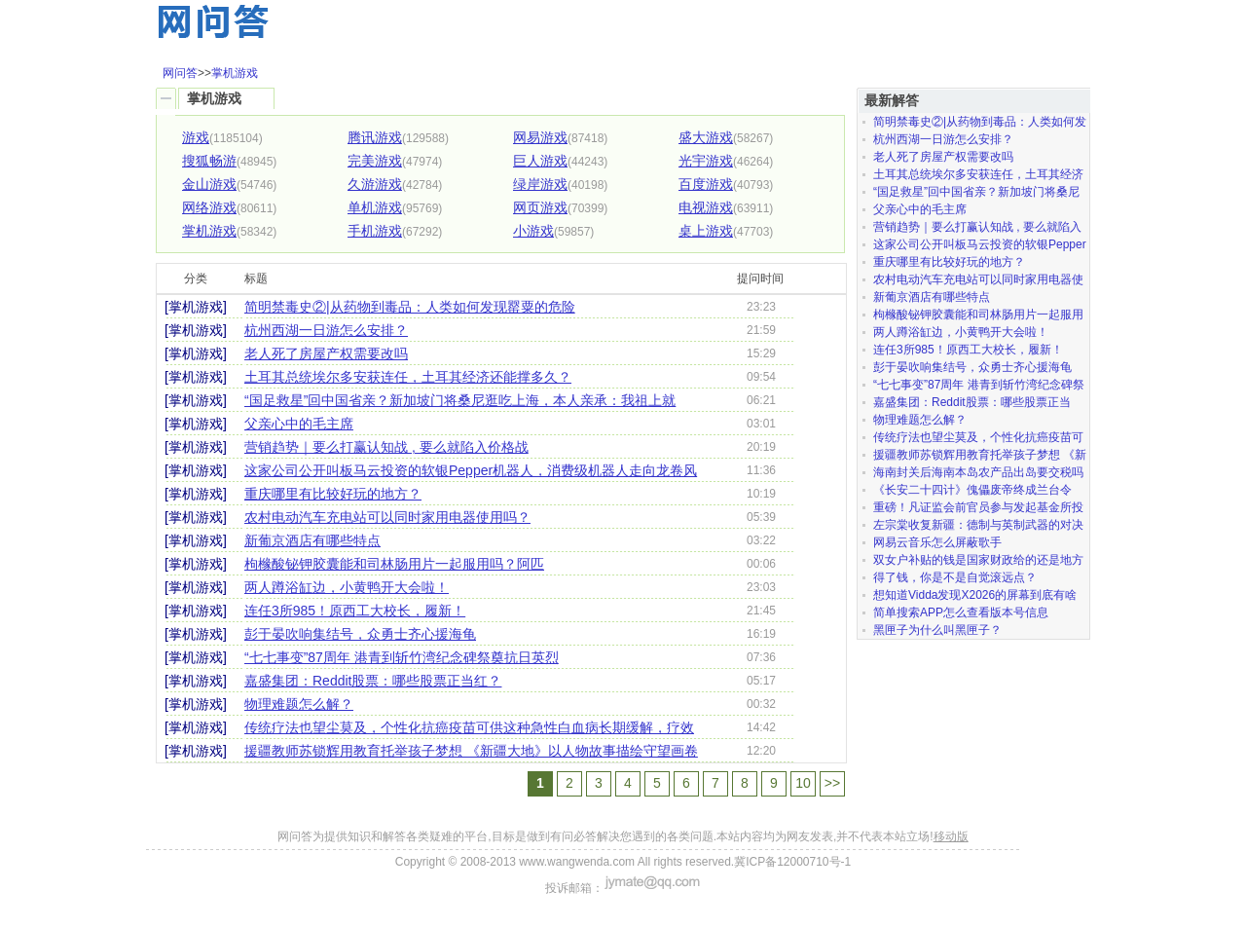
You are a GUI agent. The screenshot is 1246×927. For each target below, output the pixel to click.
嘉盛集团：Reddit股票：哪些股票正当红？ (372, 680)
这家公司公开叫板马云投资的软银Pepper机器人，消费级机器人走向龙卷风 (470, 470)
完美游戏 (375, 160)
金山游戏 (209, 184)
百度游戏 (705, 184)
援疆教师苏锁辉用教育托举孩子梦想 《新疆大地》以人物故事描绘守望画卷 (471, 751)
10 (803, 783)
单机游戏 (375, 207)
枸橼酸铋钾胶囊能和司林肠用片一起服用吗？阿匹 (394, 564)
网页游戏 (540, 207)
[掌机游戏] (196, 307)
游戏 (195, 137)
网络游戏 (209, 207)
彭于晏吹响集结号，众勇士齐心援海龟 (360, 634)
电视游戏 (705, 207)
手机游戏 (375, 231)
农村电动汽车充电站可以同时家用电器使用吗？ (387, 517)
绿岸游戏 (540, 184)
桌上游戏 (705, 231)
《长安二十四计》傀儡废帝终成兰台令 (972, 490)
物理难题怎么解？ (298, 704)
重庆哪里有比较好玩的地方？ (332, 493)
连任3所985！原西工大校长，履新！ (354, 610)
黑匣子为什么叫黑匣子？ (937, 630)
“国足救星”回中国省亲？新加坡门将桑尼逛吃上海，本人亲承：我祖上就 (460, 400)
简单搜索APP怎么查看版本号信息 (960, 612)
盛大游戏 (705, 137)
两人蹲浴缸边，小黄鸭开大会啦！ (346, 587)
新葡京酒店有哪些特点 (312, 540)
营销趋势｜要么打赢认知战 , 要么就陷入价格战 (386, 447)
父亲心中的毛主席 (298, 423)
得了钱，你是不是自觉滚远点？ (955, 577)
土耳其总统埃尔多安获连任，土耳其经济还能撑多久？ (407, 377)
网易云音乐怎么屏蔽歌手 (937, 542)
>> (832, 783)
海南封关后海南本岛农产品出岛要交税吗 (978, 472)
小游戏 (533, 231)
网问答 (180, 73)
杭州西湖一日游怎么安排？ (326, 330)
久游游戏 (375, 184)
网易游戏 (540, 137)
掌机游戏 (234, 73)
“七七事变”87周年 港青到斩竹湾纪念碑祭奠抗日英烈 (401, 657)
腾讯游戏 (375, 137)
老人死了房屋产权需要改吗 (326, 353)
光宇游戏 (705, 160)
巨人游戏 (540, 160)
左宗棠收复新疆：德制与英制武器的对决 (978, 525)
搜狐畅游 (209, 160)
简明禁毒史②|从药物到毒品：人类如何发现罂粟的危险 (409, 307)
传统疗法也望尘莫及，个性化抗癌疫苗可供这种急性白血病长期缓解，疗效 (469, 727)
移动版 (951, 836)
